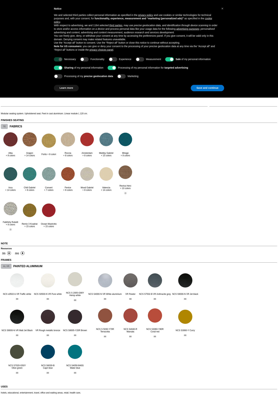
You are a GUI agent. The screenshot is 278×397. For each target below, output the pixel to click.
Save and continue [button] (207, 87)
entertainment (26, 393)
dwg (17, 253)
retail (66, 393)
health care (75, 393)
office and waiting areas (51, 393)
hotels (4, 393)
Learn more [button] (66, 87)
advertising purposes (187, 28)
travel (36, 393)
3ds (3, 253)
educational (13, 393)
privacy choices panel (101, 49)
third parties (115, 25)
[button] (222, 8)
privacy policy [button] (145, 15)
